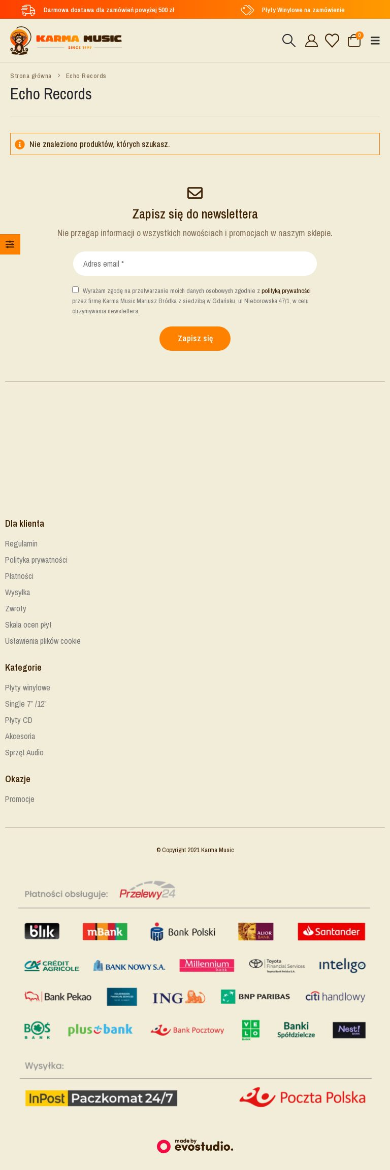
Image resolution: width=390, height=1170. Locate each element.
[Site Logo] (66, 40)
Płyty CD (18, 719)
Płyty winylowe (27, 687)
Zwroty (15, 608)
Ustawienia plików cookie (43, 640)
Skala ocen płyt (28, 624)
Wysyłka (17, 592)
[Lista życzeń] (332, 40)
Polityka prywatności (36, 559)
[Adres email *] (195, 263)
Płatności (19, 575)
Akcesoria (20, 736)
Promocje (20, 799)
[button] (289, 40)
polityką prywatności (286, 290)
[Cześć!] (310, 40)
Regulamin (21, 543)
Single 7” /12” (26, 703)
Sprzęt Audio (24, 752)
